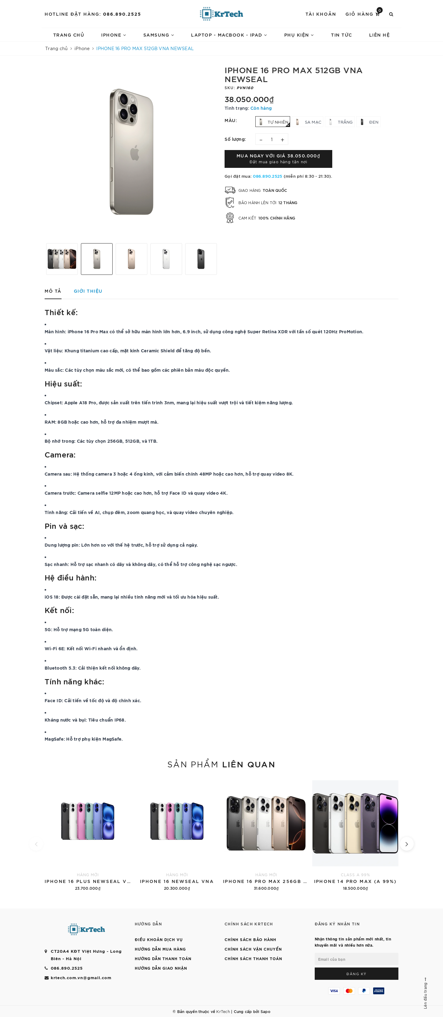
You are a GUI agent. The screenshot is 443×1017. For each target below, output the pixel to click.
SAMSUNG (158, 35)
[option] (131, 152)
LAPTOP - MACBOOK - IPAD (229, 35)
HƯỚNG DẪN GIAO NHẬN (161, 967)
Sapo (265, 1011)
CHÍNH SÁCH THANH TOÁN (253, 958)
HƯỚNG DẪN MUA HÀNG (160, 948)
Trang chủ (69, 35)
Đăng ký (356, 973)
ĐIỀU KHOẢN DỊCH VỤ (159, 939)
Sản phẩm (221, 763)
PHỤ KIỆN (299, 35)
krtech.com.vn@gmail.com (81, 977)
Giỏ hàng (364, 13)
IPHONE (113, 35)
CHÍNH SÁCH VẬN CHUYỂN (253, 948)
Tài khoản (320, 14)
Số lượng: (235, 139)
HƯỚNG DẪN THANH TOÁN (163, 958)
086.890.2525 (122, 14)
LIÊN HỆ (379, 35)
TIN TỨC (341, 35)
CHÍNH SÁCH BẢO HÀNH (250, 939)
